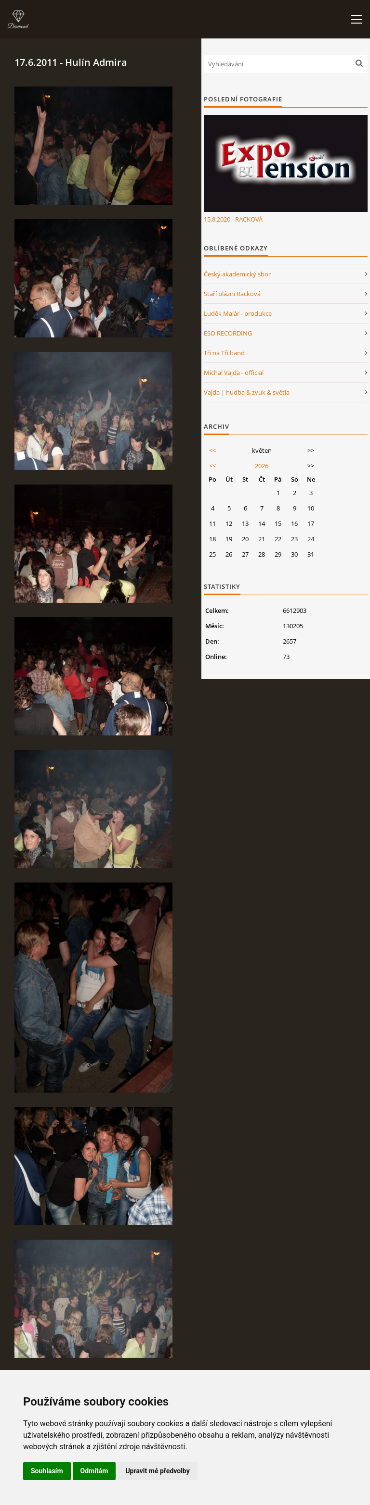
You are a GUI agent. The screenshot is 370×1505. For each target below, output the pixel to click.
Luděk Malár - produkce (238, 313)
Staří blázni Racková (232, 293)
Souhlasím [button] (47, 1471)
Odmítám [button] (94, 1471)
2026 (261, 465)
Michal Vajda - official (234, 372)
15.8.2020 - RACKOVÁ (233, 219)
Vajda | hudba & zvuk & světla (247, 392)
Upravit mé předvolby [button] (157, 1471)
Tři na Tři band (224, 352)
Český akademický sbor (237, 274)
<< (212, 450)
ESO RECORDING (228, 333)
